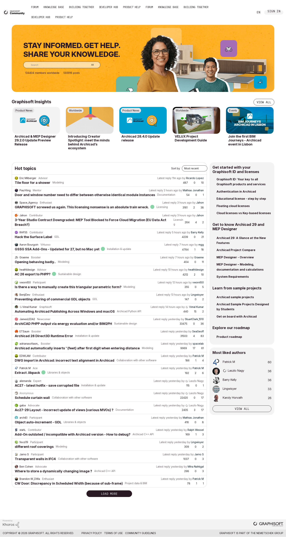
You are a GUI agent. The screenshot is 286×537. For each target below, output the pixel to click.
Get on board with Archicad (237, 316)
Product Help (132, 7)
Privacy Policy (92, 533)
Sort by (175, 168)
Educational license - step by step (241, 198)
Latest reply (164, 178)
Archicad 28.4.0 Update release (140, 138)
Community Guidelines (140, 533)
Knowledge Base (54, 7)
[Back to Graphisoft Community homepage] (15, 12)
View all (264, 102)
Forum (34, 7)
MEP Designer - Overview (235, 257)
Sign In (274, 11)
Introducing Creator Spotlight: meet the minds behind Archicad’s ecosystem (89, 142)
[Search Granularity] (89, 65)
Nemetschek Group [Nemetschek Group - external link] (269, 533)
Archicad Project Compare (236, 250)
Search (247, 12)
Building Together (81, 7)
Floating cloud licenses (233, 206)
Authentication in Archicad (236, 191)
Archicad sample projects (235, 297)
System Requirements (233, 276)
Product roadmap (229, 337)
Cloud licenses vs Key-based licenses (244, 213)
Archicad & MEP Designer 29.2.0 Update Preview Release (35, 140)
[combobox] (61, 65)
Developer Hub (108, 7)
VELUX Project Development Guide (191, 138)
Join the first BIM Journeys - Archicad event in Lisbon (244, 140)
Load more (109, 494)
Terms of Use (113, 533)
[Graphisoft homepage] (268, 524)
